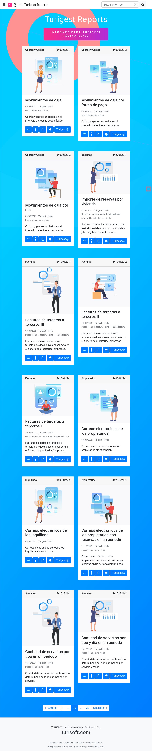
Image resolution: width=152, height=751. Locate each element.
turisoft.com (76, 732)
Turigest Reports (36, 5)
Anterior (51, 707)
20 (87, 707)
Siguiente (100, 707)
